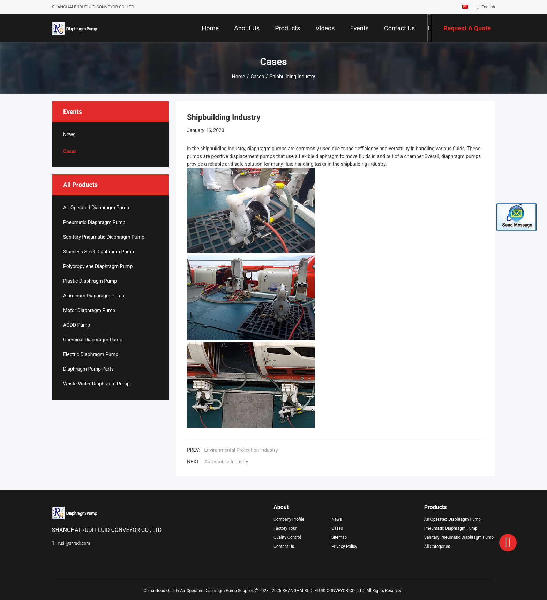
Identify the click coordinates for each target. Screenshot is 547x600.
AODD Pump (76, 325)
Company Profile (289, 519)
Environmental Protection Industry (241, 450)
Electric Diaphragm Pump (90, 354)
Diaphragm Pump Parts (88, 369)
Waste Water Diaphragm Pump (96, 383)
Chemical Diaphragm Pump (92, 339)
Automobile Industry (226, 461)
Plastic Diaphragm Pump (90, 281)
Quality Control (287, 537)
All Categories (437, 546)
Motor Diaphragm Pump (89, 310)
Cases (257, 76)
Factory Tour (285, 528)
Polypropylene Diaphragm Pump (98, 266)
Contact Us (284, 546)
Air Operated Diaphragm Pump (96, 207)
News (69, 134)
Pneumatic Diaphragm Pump (94, 222)
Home (238, 76)
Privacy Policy (344, 546)
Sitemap (339, 537)
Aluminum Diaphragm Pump (93, 295)
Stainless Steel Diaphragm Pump (98, 251)
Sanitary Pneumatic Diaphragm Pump (103, 237)
